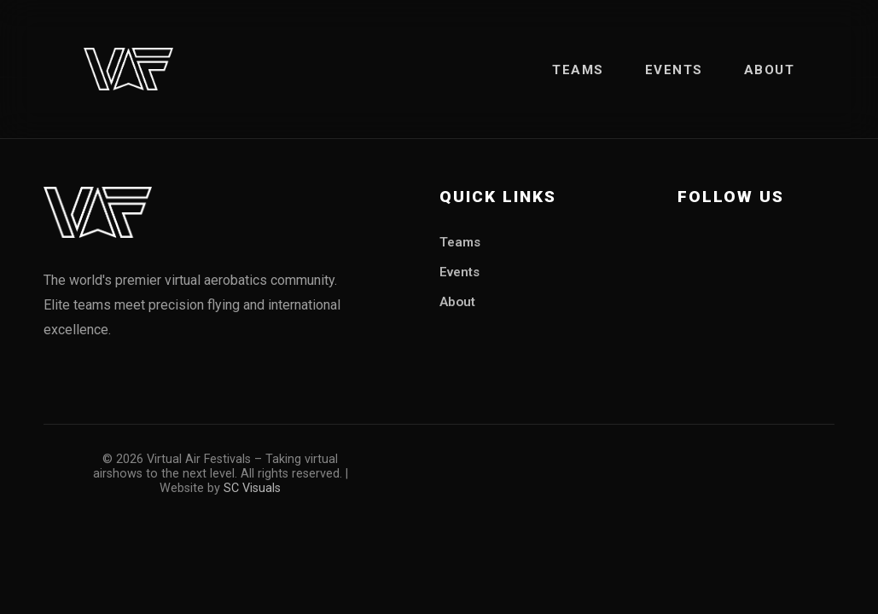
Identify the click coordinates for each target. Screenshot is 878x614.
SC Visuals (252, 488)
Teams (578, 70)
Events (674, 70)
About (769, 70)
